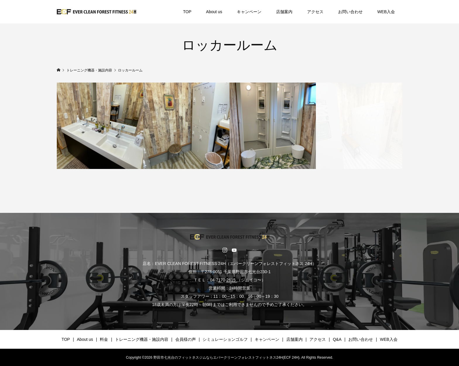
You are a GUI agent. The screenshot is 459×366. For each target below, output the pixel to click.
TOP (187, 11)
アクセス (315, 11)
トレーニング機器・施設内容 (141, 339)
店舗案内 (284, 11)
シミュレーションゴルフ (225, 339)
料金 (104, 339)
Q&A (337, 339)
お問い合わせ (350, 11)
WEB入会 (386, 11)
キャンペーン (249, 11)
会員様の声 (185, 339)
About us (214, 11)
